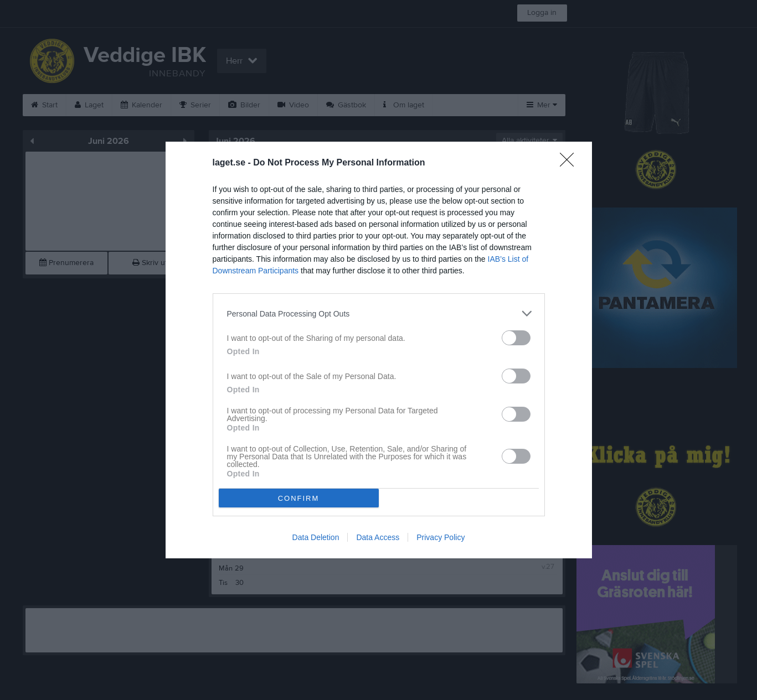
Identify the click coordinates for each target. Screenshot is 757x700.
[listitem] (379, 313)
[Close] (570, 163)
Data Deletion (315, 537)
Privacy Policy (440, 537)
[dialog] (379, 350)
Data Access (377, 537)
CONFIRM (299, 498)
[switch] (516, 337)
